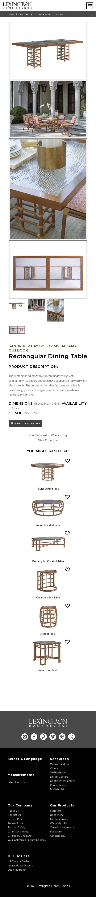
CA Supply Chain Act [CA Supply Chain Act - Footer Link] (20, 835)
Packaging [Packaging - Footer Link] (56, 831)
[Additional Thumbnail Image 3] (55, 310)
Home (12, 14)
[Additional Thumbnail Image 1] (17, 305)
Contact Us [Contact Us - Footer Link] (14, 814)
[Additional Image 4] (48, 269)
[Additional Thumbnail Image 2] (36, 305)
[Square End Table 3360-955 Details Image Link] (48, 665)
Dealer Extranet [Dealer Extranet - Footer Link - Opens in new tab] (17, 869)
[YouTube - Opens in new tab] (62, 736)
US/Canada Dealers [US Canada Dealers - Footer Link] (19, 861)
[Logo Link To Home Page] (17, 7)
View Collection (48, 440)
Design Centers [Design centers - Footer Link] (59, 776)
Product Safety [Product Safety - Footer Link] (16, 827)
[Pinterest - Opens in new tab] (43, 736)
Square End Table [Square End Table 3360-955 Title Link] (48, 670)
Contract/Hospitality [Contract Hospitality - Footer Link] (62, 780)
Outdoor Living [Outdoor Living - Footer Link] (59, 819)
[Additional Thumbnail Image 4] (17, 329)
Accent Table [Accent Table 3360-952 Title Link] (48, 633)
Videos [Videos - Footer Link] (54, 768)
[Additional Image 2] (48, 109)
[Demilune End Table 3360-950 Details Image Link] (48, 593)
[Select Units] (17, 782)
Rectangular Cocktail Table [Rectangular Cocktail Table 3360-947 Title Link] (48, 561)
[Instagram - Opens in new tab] (24, 736)
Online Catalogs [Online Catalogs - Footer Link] (59, 764)
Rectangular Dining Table (51, 14)
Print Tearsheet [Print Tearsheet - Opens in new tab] (38, 435)
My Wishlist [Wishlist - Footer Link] (57, 789)
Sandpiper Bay (26, 14)
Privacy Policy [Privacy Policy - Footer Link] (16, 819)
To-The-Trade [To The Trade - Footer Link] (57, 772)
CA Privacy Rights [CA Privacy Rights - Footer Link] (18, 831)
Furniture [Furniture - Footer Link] (55, 810)
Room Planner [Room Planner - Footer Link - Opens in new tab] (58, 785)
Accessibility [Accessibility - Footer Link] (57, 835)
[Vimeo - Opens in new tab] (52, 736)
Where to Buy (59, 435)
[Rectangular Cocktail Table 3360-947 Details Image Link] (48, 557)
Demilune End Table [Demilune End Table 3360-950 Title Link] (48, 597)
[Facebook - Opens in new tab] (34, 736)
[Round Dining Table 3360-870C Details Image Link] (48, 484)
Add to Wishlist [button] (27, 423)
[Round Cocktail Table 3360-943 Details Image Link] (48, 520)
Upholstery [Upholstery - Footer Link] (56, 814)
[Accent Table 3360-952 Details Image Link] (48, 629)
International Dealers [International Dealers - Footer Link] (20, 865)
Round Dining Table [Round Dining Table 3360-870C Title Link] (48, 488)
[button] (67, 461)
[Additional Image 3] (48, 189)
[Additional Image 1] (48, 51)
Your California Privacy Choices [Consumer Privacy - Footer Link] (27, 839)
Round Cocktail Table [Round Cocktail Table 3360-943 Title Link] (48, 525)
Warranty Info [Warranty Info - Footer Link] (58, 823)
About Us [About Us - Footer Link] (13, 810)
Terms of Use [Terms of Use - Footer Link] (15, 823)
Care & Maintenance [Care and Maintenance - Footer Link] (62, 827)
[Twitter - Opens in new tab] (71, 736)
